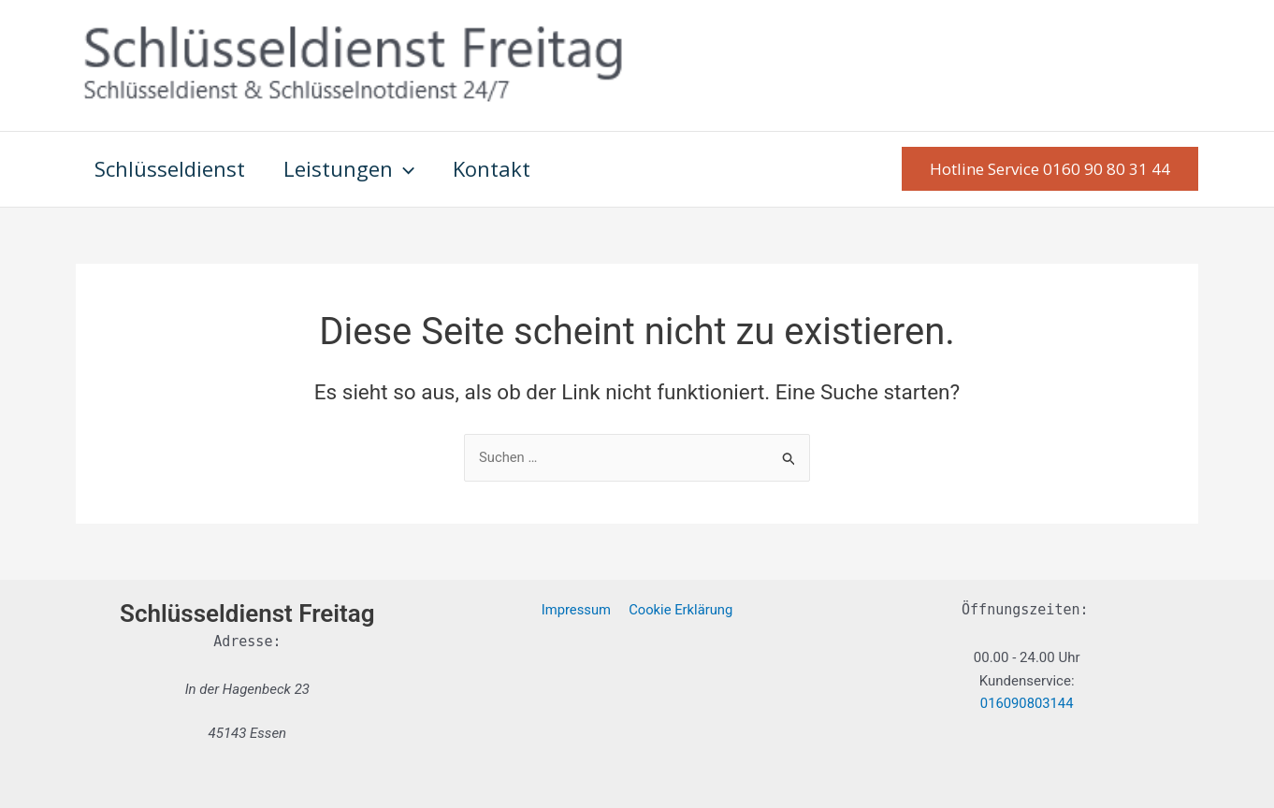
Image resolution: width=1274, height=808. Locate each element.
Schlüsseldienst (171, 168)
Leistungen (353, 169)
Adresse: (247, 641)
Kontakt (499, 168)
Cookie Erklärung (679, 609)
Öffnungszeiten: (1025, 609)
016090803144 (1026, 704)
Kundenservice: (1027, 680)
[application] (408, 169)
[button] (1050, 169)
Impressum (577, 609)
